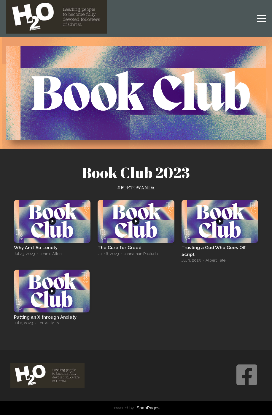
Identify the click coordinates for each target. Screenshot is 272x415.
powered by (136, 407)
